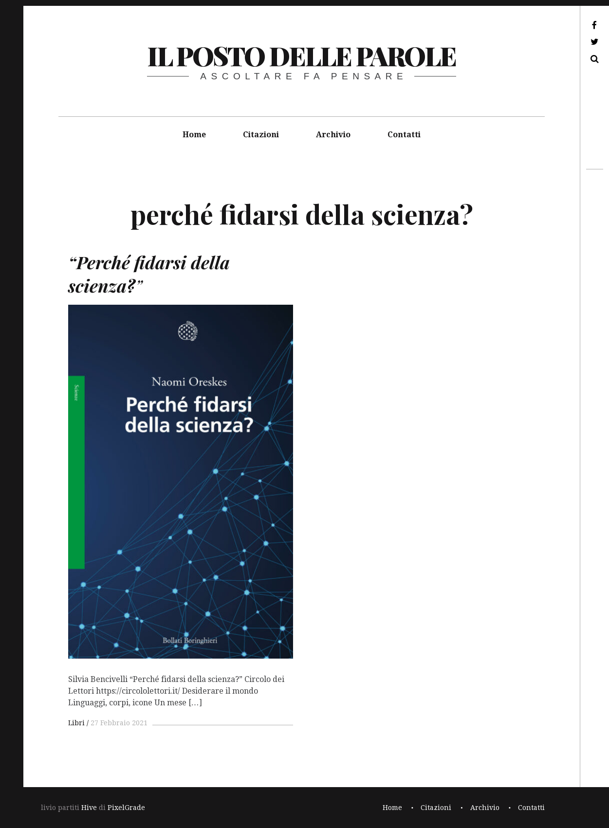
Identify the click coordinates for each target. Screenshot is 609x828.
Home (194, 134)
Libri (76, 723)
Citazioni (261, 134)
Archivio (333, 134)
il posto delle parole (301, 55)
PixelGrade (126, 807)
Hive (89, 807)
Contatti (404, 134)
